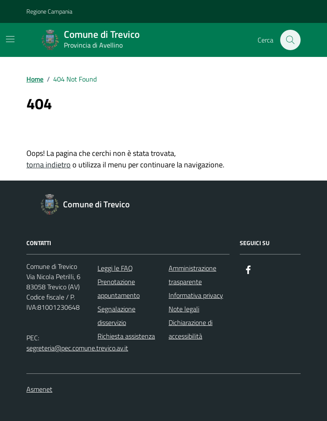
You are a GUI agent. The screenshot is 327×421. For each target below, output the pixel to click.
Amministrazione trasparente (192, 275)
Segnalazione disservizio (116, 316)
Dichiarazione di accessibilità (190, 329)
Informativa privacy (196, 295)
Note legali (184, 309)
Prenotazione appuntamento (119, 288)
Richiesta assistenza (126, 336)
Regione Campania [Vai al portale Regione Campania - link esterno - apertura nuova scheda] (49, 11)
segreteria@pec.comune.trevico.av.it (77, 348)
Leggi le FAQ (115, 268)
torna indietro (48, 164)
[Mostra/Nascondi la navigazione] (10, 39)
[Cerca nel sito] (290, 40)
